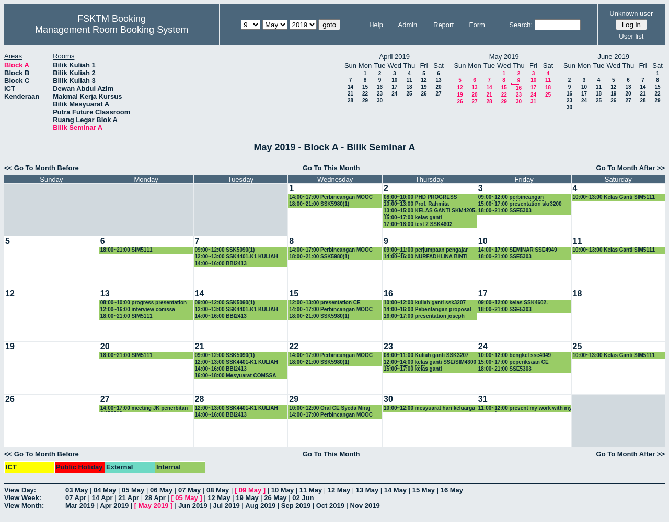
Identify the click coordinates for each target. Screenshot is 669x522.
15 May (423, 490)
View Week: (22, 498)
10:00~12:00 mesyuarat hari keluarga (429, 408)
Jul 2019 (226, 505)
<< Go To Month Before (41, 168)
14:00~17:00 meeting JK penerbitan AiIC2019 (144, 408)
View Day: (20, 490)
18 (409, 87)
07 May (189, 490)
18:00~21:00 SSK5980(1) (319, 204)
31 (533, 101)
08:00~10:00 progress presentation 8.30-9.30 (143, 303)
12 (423, 80)
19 (423, 87)
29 (365, 100)
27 (438, 94)
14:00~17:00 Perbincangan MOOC (331, 197)
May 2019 (154, 505)
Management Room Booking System (111, 30)
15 (365, 87)
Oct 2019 (330, 505)
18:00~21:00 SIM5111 (126, 250)
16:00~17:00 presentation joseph (424, 316)
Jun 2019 (192, 505)
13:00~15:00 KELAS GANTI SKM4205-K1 (430, 211)
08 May (217, 490)
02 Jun (303, 498)
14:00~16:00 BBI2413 (221, 263)
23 (380, 94)
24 (394, 94)
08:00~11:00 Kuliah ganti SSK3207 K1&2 (426, 355)
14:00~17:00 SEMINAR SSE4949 (517, 250)
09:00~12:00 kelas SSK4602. (513, 302)
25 (409, 94)
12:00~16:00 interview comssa (137, 309)
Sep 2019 (295, 505)
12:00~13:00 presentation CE (324, 302)
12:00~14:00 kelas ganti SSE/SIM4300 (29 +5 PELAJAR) (430, 362)
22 (365, 94)
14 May (395, 490)
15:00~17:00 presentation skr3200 (520, 204)
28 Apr (155, 498)
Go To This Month (331, 168)
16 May (452, 490)
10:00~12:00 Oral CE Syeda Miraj (329, 408)
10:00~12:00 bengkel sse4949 (514, 355)
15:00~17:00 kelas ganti (413, 217)
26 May (275, 498)
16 (380, 87)
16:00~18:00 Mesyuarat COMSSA (235, 375)
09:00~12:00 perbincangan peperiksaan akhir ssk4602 (511, 197)
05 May (133, 490)
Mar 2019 (80, 505)
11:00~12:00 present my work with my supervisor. (525, 408)
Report (443, 25)
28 (350, 100)
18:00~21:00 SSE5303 (505, 210)
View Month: (24, 505)
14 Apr (102, 498)
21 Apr (128, 498)
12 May (339, 490)
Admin (407, 25)
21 (350, 94)
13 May (367, 490)
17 (394, 87)
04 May (105, 490)
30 (380, 100)
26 (423, 94)
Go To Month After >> (630, 168)
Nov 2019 (365, 505)
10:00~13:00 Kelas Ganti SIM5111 (614, 197)
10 (394, 80)
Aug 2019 (260, 505)
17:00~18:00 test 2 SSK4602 (418, 224)
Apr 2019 (114, 505)
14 (350, 87)
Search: (521, 25)
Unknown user (631, 13)
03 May (76, 490)
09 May (250, 490)
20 (438, 87)
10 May (282, 490)
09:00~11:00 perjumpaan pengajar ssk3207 (426, 250)
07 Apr (75, 498)
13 (438, 80)
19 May (247, 498)
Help (376, 25)
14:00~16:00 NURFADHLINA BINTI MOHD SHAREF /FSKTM (426, 257)
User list (631, 36)
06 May (161, 490)
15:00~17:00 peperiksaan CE (513, 362)
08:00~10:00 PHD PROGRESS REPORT (420, 197)
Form (477, 25)
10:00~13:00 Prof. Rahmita (416, 204)
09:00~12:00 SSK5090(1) (225, 250)
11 (409, 80)
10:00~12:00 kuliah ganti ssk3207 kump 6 (425, 303)
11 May (310, 490)
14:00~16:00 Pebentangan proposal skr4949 (427, 309)
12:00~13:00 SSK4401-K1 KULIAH (236, 256)
